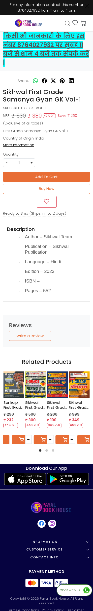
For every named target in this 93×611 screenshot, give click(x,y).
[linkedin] (71, 80)
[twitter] (53, 80)
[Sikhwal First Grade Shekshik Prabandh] (57, 384)
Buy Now (46, 188)
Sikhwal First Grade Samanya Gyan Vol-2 (35, 405)
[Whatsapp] (35, 80)
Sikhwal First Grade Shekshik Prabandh (57, 405)
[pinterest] (62, 80)
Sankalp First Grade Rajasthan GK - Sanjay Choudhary (13, 405)
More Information (18, 144)
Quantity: (11, 154)
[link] (67, 23)
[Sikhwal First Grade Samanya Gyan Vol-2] (35, 384)
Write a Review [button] (30, 335)
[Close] (87, 6)
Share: (23, 80)
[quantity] (19, 162)
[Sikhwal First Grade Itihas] (79, 384)
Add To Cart (46, 176)
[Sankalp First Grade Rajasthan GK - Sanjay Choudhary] (13, 384)
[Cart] (21, 439)
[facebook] (44, 80)
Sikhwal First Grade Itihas (79, 405)
